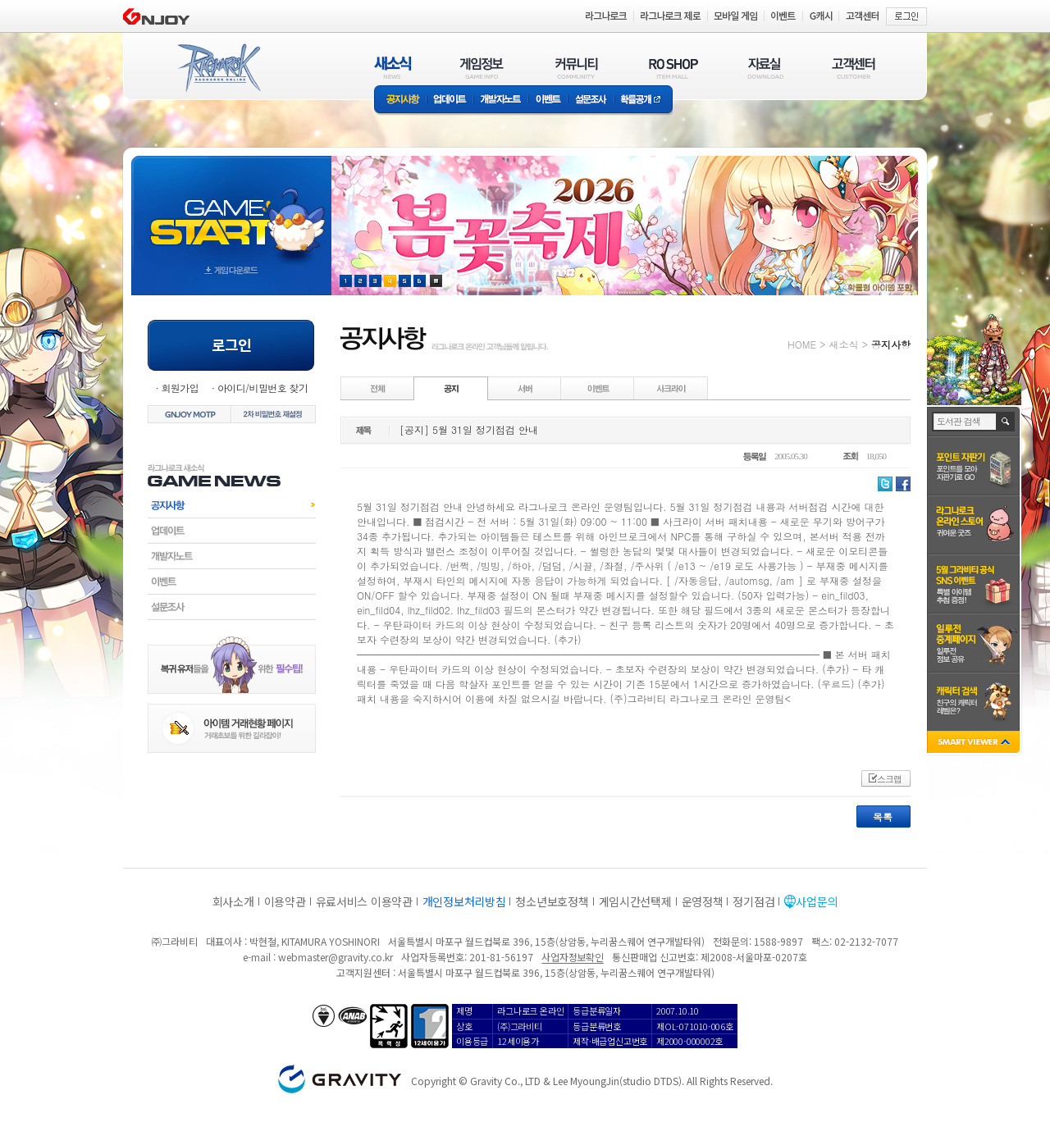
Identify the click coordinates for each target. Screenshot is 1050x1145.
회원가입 (180, 388)
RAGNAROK (218, 68)
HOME (802, 344)
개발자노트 (500, 100)
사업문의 (817, 901)
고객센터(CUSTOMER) (853, 68)
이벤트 (548, 100)
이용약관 (285, 901)
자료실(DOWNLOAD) (764, 68)
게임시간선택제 (635, 901)
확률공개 (643, 100)
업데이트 (450, 100)
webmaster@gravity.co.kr (335, 957)
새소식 (843, 344)
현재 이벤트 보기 (436, 281)
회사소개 (233, 901)
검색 (1006, 421)
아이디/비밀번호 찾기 (262, 388)
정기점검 (753, 901)
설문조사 (591, 100)
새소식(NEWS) (393, 68)
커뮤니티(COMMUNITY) (576, 68)
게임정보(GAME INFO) (482, 68)
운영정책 (703, 901)
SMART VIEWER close (975, 743)
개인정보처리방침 (464, 901)
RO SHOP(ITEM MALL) (673, 68)
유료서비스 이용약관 (364, 901)
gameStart (231, 210)
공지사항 (400, 100)
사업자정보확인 (572, 957)
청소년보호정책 (551, 901)
